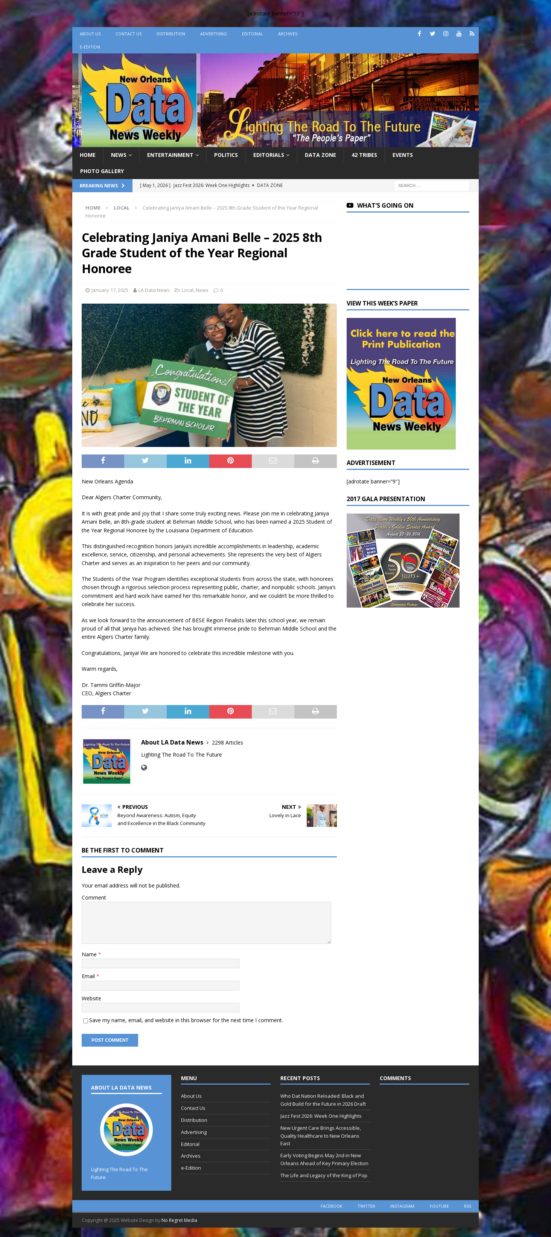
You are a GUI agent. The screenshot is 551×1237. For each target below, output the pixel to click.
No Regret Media (179, 1220)
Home (88, 154)
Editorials (268, 154)
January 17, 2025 (109, 290)
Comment (94, 897)
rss (467, 1206)
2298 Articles (227, 742)
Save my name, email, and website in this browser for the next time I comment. (186, 1020)
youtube (439, 1206)
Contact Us (129, 33)
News (118, 154)
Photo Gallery (102, 171)
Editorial (252, 33)
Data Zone (320, 154)
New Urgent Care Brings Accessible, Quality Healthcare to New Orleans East (320, 1136)
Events (403, 154)
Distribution (171, 33)
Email (89, 976)
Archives (287, 33)
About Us (90, 33)
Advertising (213, 33)
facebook (331, 1206)
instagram (402, 1206)
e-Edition (90, 47)
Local (187, 290)
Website (91, 998)
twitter (366, 1206)
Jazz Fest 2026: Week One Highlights (321, 1115)
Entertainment (170, 154)
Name (90, 954)
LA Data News (154, 290)
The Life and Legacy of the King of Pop (323, 1175)
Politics (226, 154)
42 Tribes (364, 154)
